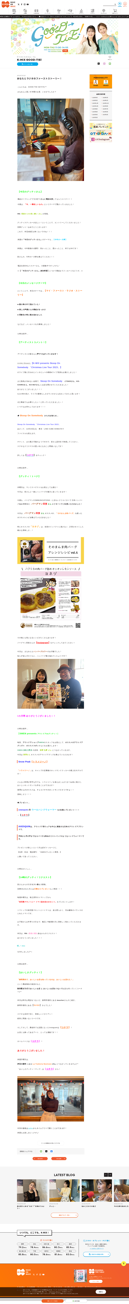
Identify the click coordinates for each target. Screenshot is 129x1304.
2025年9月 (106, 112)
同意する (101, 1291)
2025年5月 (106, 118)
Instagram (42, 644)
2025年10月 (96, 112)
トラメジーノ (39, 763)
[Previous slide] (106, 1178)
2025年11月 (106, 109)
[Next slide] (110, 1178)
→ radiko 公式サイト (97, 1251)
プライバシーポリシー (55, 1291)
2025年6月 (96, 118)
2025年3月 (106, 120)
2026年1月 (106, 106)
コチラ (65, 1029)
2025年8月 (96, 115)
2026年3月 (106, 103)
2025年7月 (106, 115)
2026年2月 (96, 106)
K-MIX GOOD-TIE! (29, 59)
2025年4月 (96, 120)
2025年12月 (96, 109)
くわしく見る (95, 1284)
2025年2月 (96, 123)
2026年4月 (96, 103)
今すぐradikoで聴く (29, 65)
